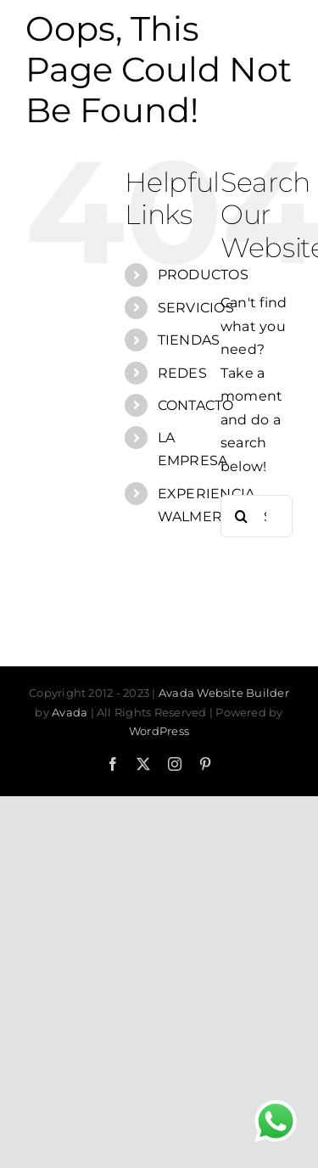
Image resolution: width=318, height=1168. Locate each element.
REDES (182, 373)
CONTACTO (196, 405)
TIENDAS (189, 340)
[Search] (241, 516)
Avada (69, 712)
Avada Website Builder (224, 692)
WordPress (159, 731)
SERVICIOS (196, 308)
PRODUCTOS (203, 275)
